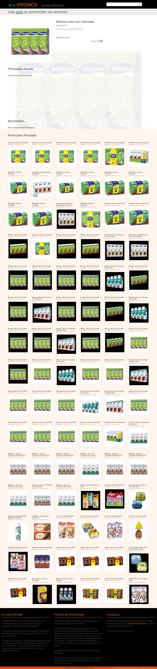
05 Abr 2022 (66, 363)
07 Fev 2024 (114, 424)
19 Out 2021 (42, 330)
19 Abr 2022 (90, 361)
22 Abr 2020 (90, 236)
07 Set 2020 (17, 144)
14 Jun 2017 (114, 518)
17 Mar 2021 (90, 267)
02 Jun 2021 (138, 582)
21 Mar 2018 (138, 518)
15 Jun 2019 (66, 207)
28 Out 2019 (138, 205)
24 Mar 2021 (138, 550)
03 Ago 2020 (41, 549)
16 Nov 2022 (138, 393)
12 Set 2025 (42, 488)
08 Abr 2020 (114, 486)
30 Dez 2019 (17, 236)
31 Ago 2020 (65, 549)
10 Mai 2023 (42, 424)
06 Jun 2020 (114, 238)
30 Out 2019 (90, 488)
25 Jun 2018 (65, 175)
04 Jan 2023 (17, 424)
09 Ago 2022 (42, 393)
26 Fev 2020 (66, 236)
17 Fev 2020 (41, 236)
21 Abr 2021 (114, 269)
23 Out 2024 (42, 519)
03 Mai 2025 (90, 457)
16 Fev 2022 (17, 361)
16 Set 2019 (114, 205)
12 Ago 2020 (138, 238)
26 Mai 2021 (17, 299)
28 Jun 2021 (65, 144)
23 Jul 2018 (89, 175)
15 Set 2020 (17, 267)
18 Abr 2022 (114, 144)
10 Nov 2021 (66, 332)
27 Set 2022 (66, 393)
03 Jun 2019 (41, 207)
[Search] (139, 4)
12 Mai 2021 (66, 582)
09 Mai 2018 (42, 175)
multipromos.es (132, 668)
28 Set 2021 (17, 330)
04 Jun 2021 (42, 300)
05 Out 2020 (90, 549)
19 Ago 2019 (90, 207)
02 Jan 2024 (138, 144)
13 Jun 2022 (17, 519)
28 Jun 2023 (90, 424)
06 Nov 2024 (66, 457)
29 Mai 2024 (17, 457)
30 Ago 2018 (114, 175)
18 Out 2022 (90, 394)
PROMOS (27, 4)
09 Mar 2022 (42, 361)
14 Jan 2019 (17, 207)
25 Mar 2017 (90, 518)
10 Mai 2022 (114, 361)
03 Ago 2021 (90, 299)
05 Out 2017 (17, 175)
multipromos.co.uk (147, 668)
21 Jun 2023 (66, 424)
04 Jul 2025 (138, 457)
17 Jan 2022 (90, 144)
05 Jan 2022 (138, 330)
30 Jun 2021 (66, 299)
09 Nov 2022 (114, 394)
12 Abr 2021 (17, 580)
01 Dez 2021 (114, 330)
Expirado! (78, 29)
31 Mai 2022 (138, 363)
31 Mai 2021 (41, 144)
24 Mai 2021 (90, 580)
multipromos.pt (119, 668)
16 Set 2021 (138, 300)
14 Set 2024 (42, 457)
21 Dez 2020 (66, 267)
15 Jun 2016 (66, 518)
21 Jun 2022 (17, 393)
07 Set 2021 (114, 299)
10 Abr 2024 (138, 425)
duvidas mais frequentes (137, 624)
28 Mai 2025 (114, 457)
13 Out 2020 (42, 267)
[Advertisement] (127, 35)
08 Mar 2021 (114, 549)
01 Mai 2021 (42, 582)
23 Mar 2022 (138, 488)
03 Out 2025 (66, 488)
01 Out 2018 (138, 175)
